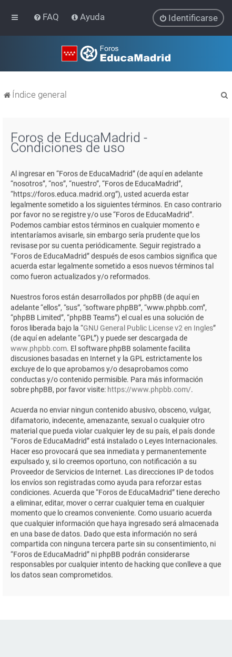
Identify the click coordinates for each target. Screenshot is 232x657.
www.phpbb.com (39, 347)
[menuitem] (47, 17)
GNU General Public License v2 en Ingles (148, 327)
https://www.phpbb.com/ (149, 389)
